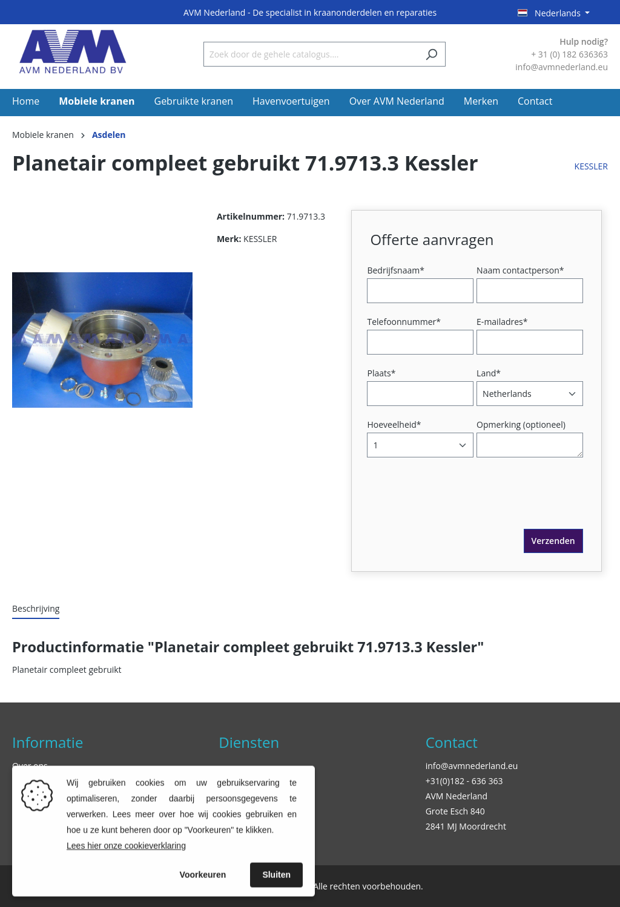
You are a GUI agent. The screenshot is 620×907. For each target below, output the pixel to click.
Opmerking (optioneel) (521, 424)
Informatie (47, 742)
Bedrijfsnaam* (395, 270)
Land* (489, 373)
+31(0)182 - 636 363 (464, 781)
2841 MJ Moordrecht (466, 826)
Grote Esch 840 (455, 811)
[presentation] (462, 505)
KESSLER (591, 166)
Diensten (249, 742)
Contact (452, 742)
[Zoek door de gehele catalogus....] (310, 54)
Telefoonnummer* (404, 321)
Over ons (30, 765)
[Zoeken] (431, 54)
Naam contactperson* (520, 270)
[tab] (35, 609)
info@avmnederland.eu (472, 765)
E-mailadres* (502, 321)
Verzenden (553, 540)
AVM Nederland (456, 796)
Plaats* (381, 373)
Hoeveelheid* (394, 424)
